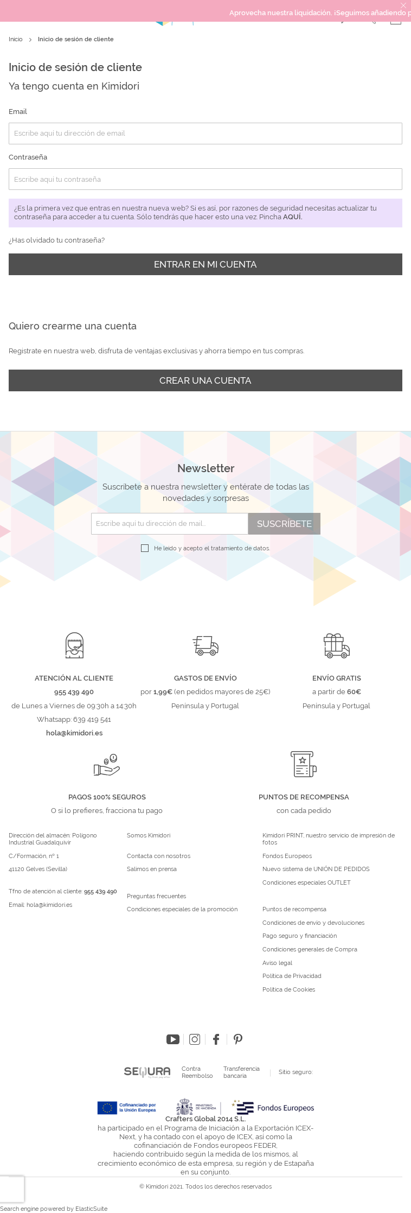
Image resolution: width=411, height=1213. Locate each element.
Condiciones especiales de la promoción (183, 909)
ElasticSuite (91, 1208)
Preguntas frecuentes (156, 896)
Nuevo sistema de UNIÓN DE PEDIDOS (316, 869)
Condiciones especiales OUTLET (306, 883)
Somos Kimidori (148, 836)
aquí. (293, 217)
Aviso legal (277, 963)
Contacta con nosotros (158, 856)
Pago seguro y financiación (299, 936)
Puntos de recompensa (294, 909)
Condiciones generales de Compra (309, 950)
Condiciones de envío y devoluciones (313, 923)
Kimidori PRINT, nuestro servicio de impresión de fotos (328, 839)
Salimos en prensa (152, 869)
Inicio (16, 39)
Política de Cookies (288, 990)
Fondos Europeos (287, 856)
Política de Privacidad (292, 976)
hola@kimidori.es (49, 905)
